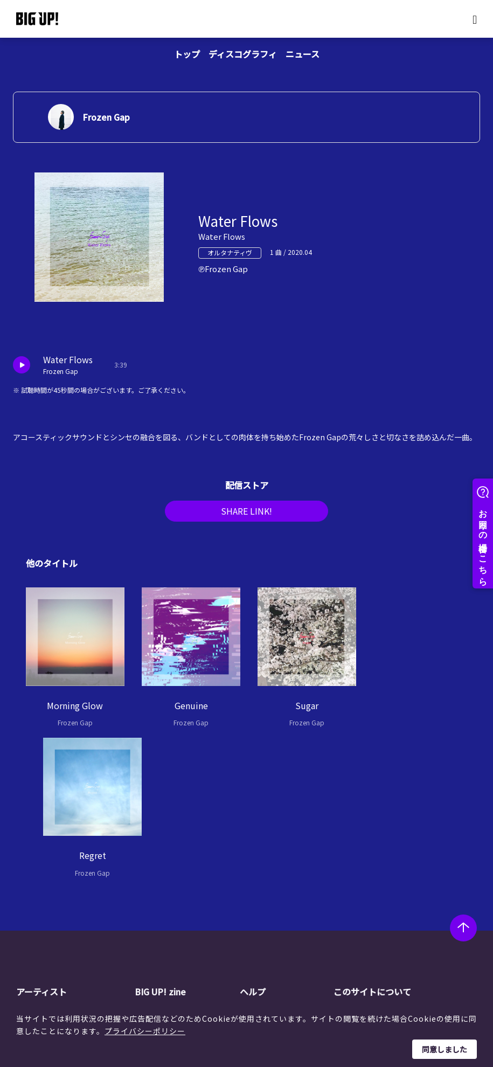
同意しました (444, 1049)
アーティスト (41, 843)
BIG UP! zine (160, 843)
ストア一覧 (278, 879)
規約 (266, 907)
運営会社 (368, 865)
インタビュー (176, 893)
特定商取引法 (375, 893)
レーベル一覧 (58, 879)
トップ (187, 53)
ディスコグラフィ (243, 53)
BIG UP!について (287, 865)
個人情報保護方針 (383, 879)
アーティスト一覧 (65, 865)
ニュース (303, 53)
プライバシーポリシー (145, 1031)
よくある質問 (281, 893)
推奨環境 (274, 920)
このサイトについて (372, 843)
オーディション (180, 907)
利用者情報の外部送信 (390, 907)
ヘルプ (253, 843)
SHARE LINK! (247, 514)
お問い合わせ (281, 934)
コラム (165, 879)
